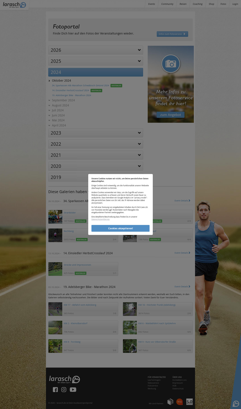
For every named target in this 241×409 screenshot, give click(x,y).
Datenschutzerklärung (100, 219)
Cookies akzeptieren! (120, 228)
